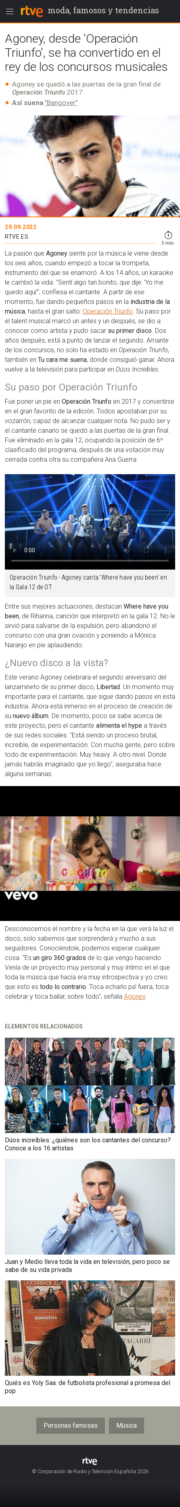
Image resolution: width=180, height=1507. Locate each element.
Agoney (134, 996)
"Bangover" (61, 103)
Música (126, 1425)
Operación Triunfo (108, 311)
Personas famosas (71, 1425)
